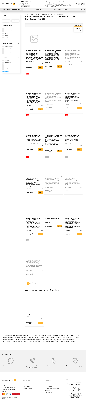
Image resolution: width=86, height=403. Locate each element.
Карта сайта (4, 391)
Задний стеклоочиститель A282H (34, 319)
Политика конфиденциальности (9, 389)
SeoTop (3, 398)
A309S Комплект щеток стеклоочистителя (52, 221)
